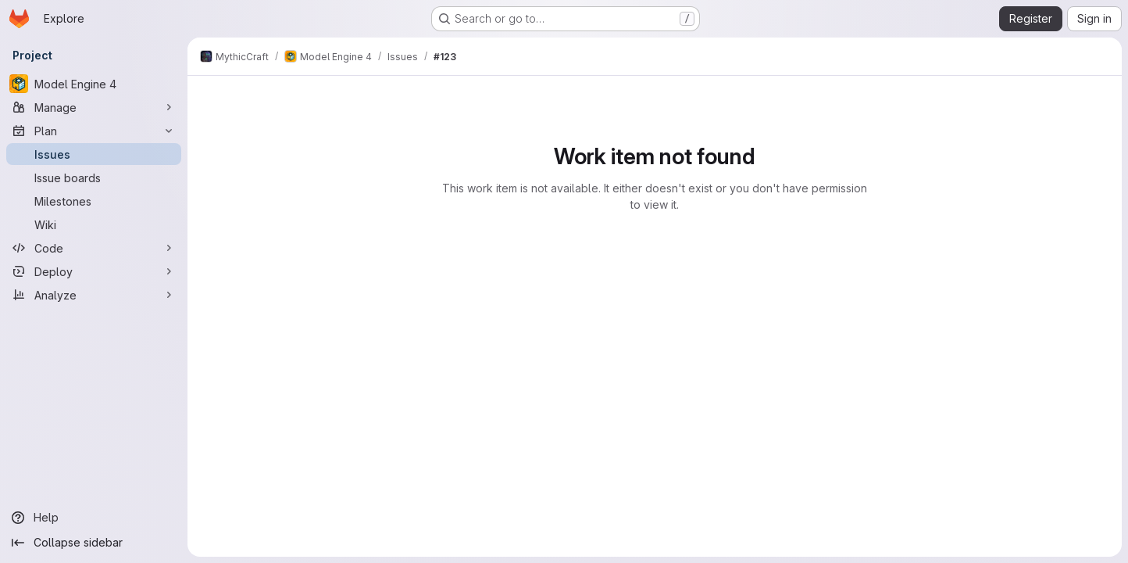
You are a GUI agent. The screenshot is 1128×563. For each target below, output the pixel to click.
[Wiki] (93, 224)
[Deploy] (93, 271)
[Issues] (93, 154)
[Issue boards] (93, 177)
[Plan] (93, 131)
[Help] (93, 518)
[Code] (93, 248)
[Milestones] (93, 201)
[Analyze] (93, 295)
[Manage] (93, 107)
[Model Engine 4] (93, 84)
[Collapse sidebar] (93, 543)
